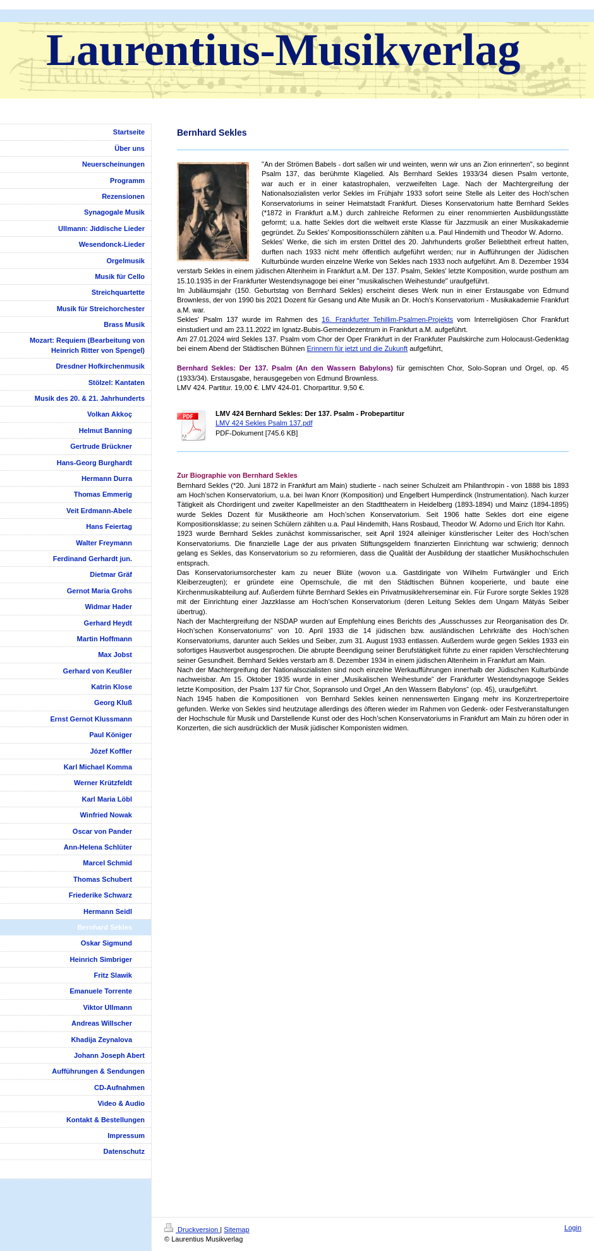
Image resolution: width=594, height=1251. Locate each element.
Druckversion (192, 1229)
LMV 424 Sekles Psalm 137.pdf (263, 423)
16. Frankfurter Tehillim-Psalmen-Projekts (387, 319)
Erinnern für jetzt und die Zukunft (357, 348)
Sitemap (236, 1229)
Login (572, 1227)
